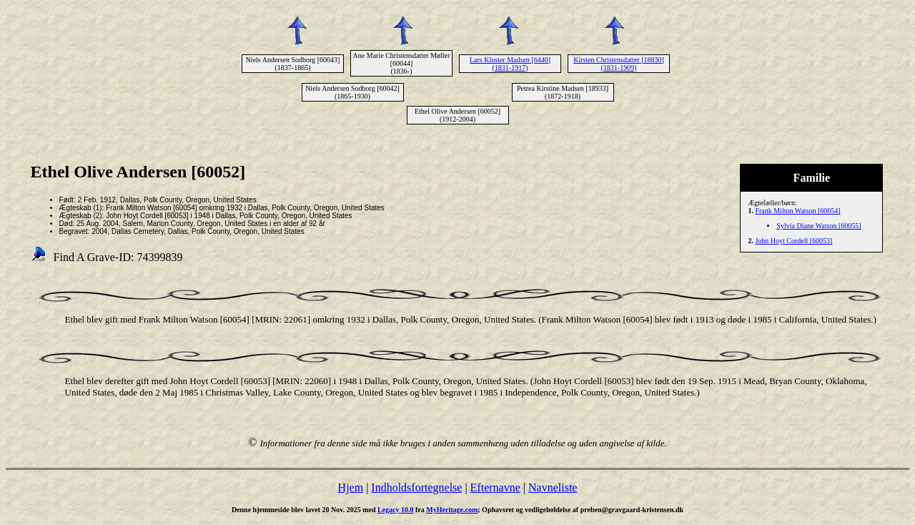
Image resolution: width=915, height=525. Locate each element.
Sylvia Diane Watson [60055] (818, 226)
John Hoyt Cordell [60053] (793, 241)
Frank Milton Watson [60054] (797, 211)
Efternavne (495, 487)
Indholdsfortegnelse (416, 487)
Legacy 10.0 (395, 510)
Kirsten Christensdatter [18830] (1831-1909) (618, 64)
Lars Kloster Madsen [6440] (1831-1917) (510, 64)
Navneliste (552, 487)
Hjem (351, 487)
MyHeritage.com (452, 510)
